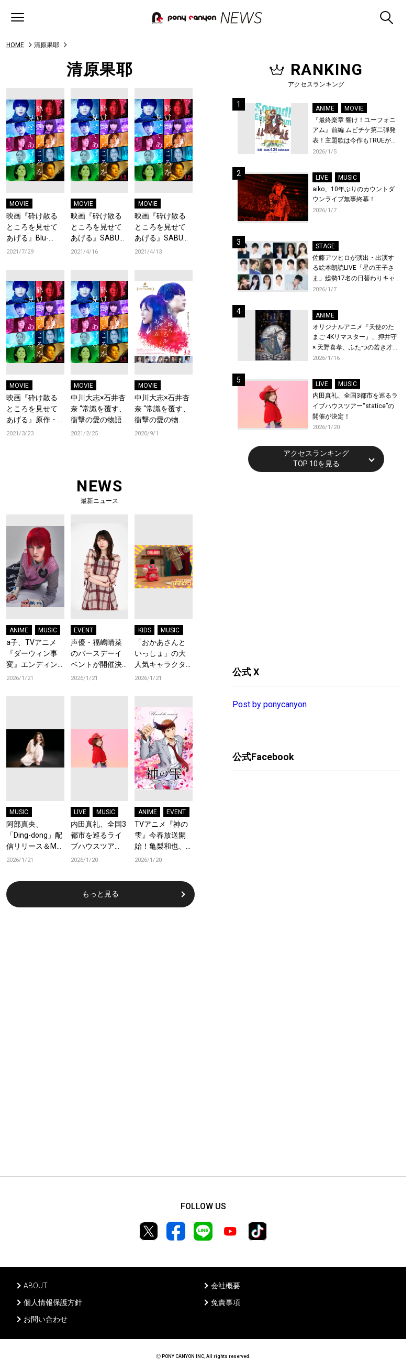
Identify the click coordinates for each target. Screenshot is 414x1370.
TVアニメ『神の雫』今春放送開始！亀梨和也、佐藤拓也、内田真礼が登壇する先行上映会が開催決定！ (161, 836)
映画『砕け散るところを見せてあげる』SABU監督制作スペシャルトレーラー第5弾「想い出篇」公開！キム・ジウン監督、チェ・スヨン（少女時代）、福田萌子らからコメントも (163, 228)
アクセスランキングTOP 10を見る (316, 458)
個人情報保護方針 (53, 1302)
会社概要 (225, 1285)
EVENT (83, 630)
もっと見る (100, 894)
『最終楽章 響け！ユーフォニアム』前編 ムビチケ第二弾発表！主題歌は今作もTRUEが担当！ (354, 131)
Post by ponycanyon (269, 704)
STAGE (325, 246)
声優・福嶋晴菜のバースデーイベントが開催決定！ (96, 654)
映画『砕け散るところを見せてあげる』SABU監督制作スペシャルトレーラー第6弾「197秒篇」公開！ (99, 228)
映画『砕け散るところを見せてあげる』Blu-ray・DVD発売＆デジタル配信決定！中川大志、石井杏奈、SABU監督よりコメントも (34, 228)
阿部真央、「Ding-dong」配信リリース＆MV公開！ (34, 836)
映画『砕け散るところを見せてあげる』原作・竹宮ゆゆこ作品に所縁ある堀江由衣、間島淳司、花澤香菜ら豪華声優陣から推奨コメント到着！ (32, 409)
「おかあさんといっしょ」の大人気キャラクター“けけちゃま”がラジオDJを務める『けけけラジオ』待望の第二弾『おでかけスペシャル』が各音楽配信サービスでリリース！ (163, 654)
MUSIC (47, 630)
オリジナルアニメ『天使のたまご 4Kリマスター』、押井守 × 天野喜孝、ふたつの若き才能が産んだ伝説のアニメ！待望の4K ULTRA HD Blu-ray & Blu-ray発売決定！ (355, 338)
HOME (15, 45)
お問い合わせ (46, 1319)
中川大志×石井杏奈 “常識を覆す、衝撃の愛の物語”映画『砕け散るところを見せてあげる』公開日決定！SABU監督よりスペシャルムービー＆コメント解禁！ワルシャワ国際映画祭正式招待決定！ (163, 409)
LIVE (80, 812)
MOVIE (19, 203)
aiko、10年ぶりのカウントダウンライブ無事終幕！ (353, 194)
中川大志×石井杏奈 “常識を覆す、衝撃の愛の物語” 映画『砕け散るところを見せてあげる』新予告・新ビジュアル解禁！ (98, 409)
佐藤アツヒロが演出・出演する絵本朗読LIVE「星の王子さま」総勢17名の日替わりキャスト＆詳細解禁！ (353, 269)
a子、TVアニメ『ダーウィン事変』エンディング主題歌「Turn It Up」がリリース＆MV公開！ (35, 654)
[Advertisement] (310, 567)
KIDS (144, 630)
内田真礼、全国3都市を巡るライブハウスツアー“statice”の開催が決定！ (99, 836)
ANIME (18, 630)
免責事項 (225, 1302)
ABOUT (36, 1285)
